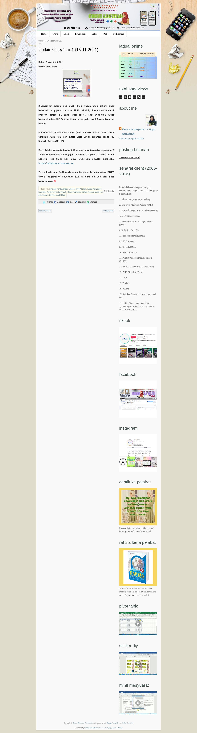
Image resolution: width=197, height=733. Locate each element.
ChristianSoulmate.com (92, 728)
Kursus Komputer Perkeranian (83, 723)
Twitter (48, 202)
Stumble (91, 202)
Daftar (94, 34)
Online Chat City (127, 723)
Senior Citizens (117, 728)
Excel (66, 34)
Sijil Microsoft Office (56, 195)
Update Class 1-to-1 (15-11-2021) (68, 49)
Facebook (59, 202)
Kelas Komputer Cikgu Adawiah (139, 131)
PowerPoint (80, 34)
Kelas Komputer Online (77, 192)
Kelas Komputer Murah (56, 192)
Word (55, 34)
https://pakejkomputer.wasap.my (55, 163)
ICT (105, 34)
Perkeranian (118, 34)
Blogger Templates (113, 723)
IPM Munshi (81, 189)
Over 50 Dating (106, 728)
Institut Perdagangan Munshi (62, 189)
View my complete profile (131, 138)
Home (44, 34)
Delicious (80, 202)
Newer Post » (45, 210)
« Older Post (108, 210)
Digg (69, 202)
